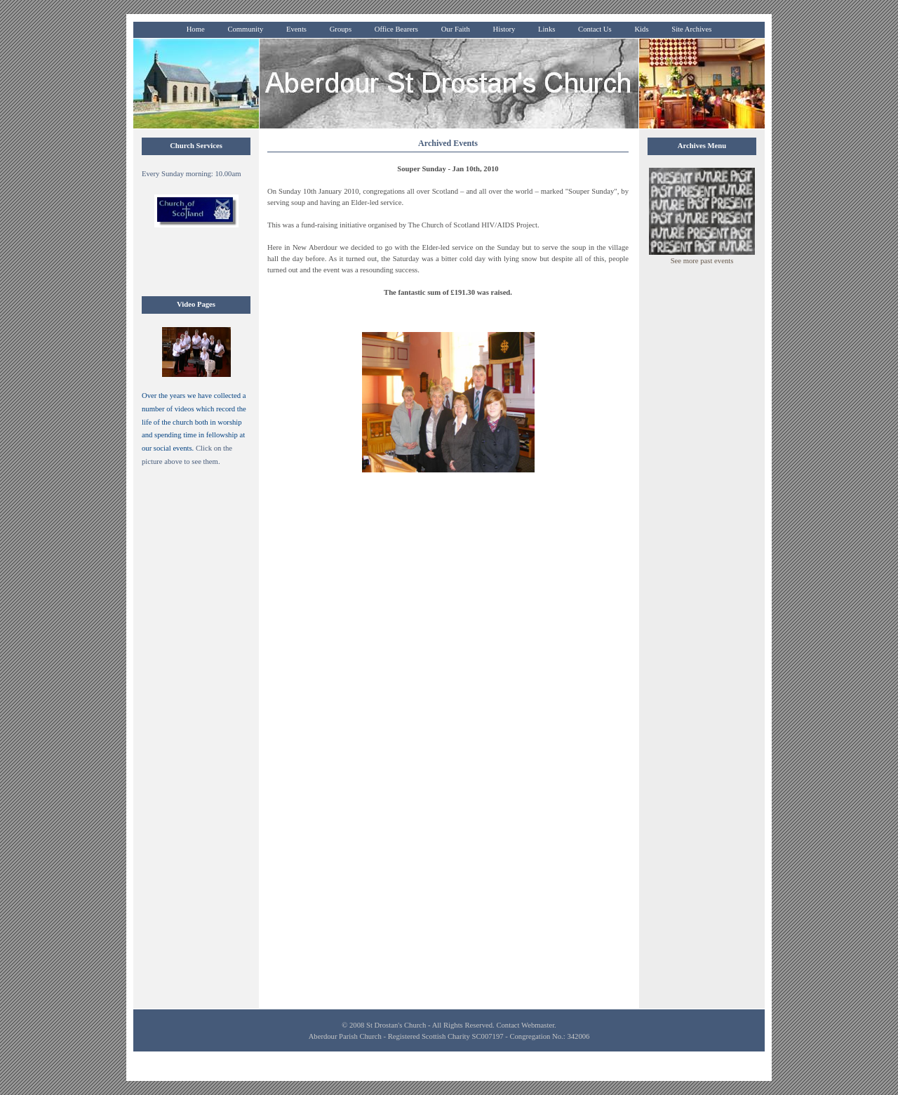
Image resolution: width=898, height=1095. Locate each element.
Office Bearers (396, 29)
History (503, 29)
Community (245, 29)
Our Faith (455, 29)
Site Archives (691, 29)
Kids (641, 29)
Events (296, 29)
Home (196, 29)
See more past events (702, 261)
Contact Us (595, 29)
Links (546, 29)
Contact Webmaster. (526, 1025)
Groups (340, 29)
